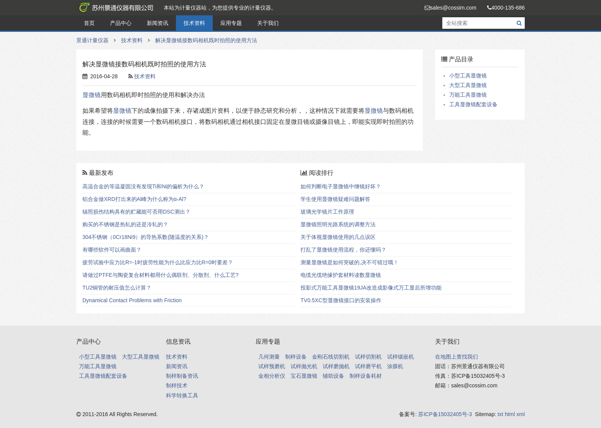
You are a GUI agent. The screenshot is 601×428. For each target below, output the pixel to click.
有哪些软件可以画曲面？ (111, 250)
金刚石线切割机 (331, 357)
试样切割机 (368, 357)
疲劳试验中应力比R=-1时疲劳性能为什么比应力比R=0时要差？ (157, 262)
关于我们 (268, 23)
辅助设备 (333, 376)
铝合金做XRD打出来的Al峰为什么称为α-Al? (134, 199)
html (510, 414)
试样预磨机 (271, 366)
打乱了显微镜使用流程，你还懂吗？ (343, 250)
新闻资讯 (157, 23)
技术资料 (194, 23)
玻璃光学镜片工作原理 (327, 212)
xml (520, 414)
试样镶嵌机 (400, 357)
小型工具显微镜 (468, 75)
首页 (89, 23)
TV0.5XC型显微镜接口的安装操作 (340, 300)
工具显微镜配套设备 (473, 104)
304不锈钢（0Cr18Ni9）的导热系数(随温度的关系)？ (145, 237)
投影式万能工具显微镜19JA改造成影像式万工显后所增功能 (371, 288)
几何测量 (269, 357)
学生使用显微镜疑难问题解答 (335, 199)
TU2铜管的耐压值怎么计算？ (116, 288)
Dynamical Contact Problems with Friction (132, 300)
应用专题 (231, 23)
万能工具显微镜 (468, 95)
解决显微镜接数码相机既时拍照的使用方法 (206, 40)
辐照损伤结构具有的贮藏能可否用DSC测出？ (136, 212)
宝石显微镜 (304, 376)
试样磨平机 (368, 366)
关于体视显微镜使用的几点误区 (338, 237)
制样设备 (296, 357)
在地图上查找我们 (456, 357)
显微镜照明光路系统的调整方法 (338, 224)
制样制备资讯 (182, 376)
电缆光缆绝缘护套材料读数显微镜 (340, 275)
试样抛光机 (304, 366)
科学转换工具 (182, 395)
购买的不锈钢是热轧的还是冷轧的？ (125, 224)
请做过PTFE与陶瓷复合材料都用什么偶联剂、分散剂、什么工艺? (160, 275)
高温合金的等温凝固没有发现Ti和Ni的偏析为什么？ (143, 186)
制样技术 (176, 385)
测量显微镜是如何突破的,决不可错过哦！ (349, 262)
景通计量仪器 (114, 7)
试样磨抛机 (336, 366)
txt (500, 414)
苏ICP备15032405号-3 (445, 414)
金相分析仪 (271, 376)
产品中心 (120, 23)
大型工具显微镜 (468, 85)
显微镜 (91, 95)
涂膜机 (395, 366)
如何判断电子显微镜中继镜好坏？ (340, 186)
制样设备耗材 (366, 376)
